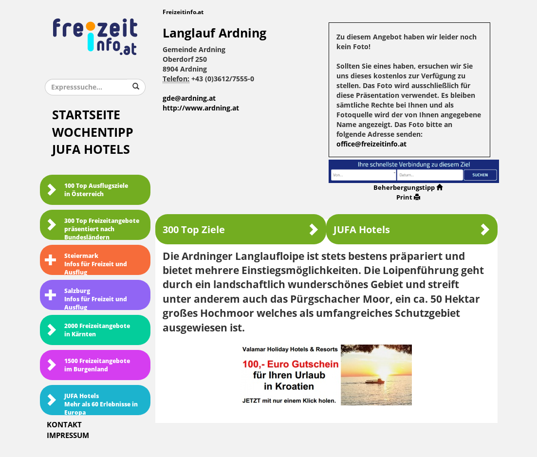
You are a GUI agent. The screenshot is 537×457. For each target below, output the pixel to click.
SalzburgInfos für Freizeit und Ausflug (86, 299)
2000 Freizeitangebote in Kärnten (87, 330)
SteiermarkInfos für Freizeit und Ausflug (86, 264)
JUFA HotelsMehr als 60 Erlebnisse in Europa (91, 404)
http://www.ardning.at (201, 108)
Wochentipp (92, 133)
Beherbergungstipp (408, 187)
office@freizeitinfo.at (371, 144)
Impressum (68, 435)
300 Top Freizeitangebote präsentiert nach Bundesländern (92, 229)
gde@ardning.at (189, 98)
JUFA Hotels (91, 150)
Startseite (86, 115)
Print (408, 197)
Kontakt (64, 424)
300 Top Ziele (241, 229)
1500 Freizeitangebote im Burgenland (87, 365)
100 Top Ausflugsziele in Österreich (86, 190)
